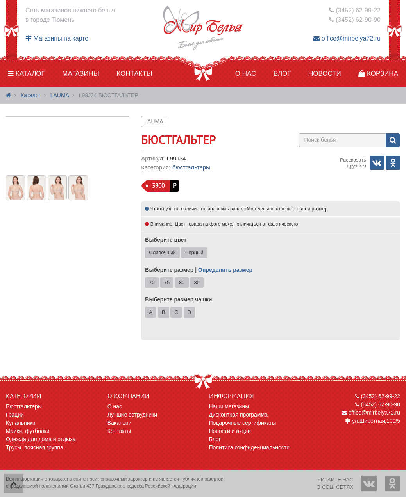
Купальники (20, 423)
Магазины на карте (56, 38)
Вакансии (119, 423)
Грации (15, 414)
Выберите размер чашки (178, 299)
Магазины (80, 73)
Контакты (134, 73)
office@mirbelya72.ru (347, 38)
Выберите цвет (165, 240)
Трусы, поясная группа (34, 447)
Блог (282, 73)
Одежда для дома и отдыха (41, 439)
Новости (324, 73)
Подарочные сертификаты (242, 423)
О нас (245, 73)
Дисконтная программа (238, 414)
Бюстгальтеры (191, 167)
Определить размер (225, 270)
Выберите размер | (198, 270)
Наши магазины (229, 406)
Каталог (26, 73)
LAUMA (59, 95)
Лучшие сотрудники (132, 414)
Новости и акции (230, 431)
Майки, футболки (28, 431)
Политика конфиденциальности (249, 447)
